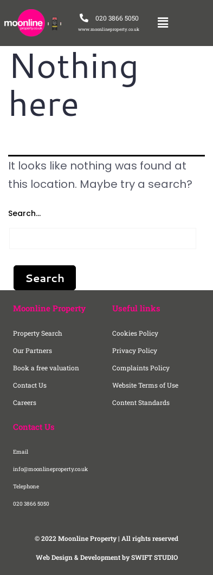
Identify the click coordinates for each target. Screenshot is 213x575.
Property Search (37, 333)
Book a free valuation (46, 367)
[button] (162, 22)
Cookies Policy (135, 333)
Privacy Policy (134, 350)
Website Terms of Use (145, 385)
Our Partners (32, 350)
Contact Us (30, 385)
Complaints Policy (141, 367)
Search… (24, 213)
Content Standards (141, 402)
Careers (24, 402)
